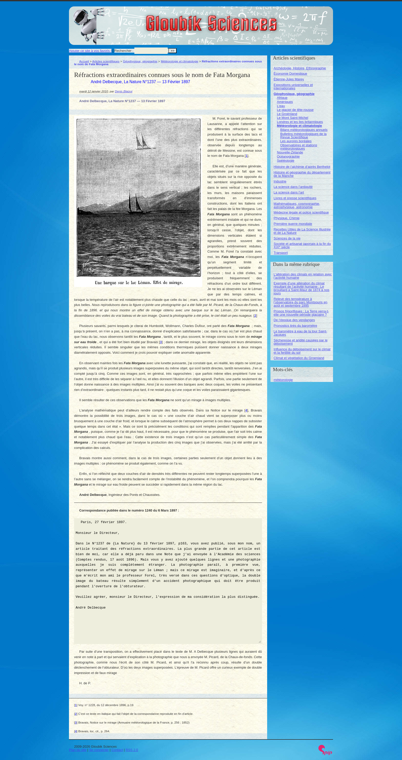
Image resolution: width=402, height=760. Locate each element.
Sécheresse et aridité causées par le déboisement (300, 341)
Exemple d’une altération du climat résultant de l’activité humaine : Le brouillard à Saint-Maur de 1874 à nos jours (301, 288)
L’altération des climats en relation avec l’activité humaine (303, 276)
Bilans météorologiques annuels (303, 130)
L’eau (281, 106)
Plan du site (77, 750)
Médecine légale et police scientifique (301, 212)
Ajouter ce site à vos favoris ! (90, 51)
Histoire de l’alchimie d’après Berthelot (302, 167)
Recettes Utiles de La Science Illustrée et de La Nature (302, 231)
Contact (117, 750)
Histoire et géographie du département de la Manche (302, 174)
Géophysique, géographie (140, 61)
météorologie (283, 380)
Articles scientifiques (105, 61)
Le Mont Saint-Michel (292, 118)
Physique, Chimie (286, 218)
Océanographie (288, 156)
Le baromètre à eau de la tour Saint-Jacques (300, 332)
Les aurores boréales (295, 141)
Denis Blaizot (123, 91)
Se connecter (99, 750)
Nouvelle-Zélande (290, 152)
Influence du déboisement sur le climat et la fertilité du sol (302, 350)
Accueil (84, 61)
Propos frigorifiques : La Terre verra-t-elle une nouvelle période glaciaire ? (301, 312)
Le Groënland (287, 114)
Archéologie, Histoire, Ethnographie (300, 68)
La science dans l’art (289, 192)
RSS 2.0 (132, 750)
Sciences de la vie (287, 238)
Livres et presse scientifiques (295, 198)
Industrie (280, 181)
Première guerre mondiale (293, 224)
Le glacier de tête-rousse (295, 110)
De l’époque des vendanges (294, 320)
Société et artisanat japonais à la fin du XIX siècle (302, 245)
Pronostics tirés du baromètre (295, 326)
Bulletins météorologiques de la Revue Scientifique (303, 135)
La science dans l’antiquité (293, 187)
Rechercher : (123, 51)
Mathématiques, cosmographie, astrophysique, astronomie (297, 205)
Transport (281, 253)
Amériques (285, 102)
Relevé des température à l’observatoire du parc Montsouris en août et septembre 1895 (300, 302)
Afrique (282, 98)
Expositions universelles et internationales (293, 86)
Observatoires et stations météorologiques (298, 146)
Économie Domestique (290, 73)
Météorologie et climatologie (179, 61)
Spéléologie (285, 160)
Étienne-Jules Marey (289, 79)
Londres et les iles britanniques (300, 122)
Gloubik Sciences (240, 20)
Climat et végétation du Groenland (299, 358)
